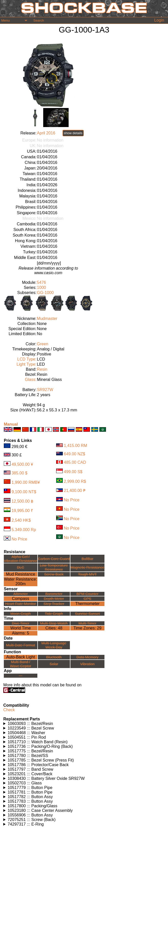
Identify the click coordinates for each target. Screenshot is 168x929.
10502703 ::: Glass (25, 783)
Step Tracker (53, 604)
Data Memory (87, 657)
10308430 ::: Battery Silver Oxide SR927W (46, 778)
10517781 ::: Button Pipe (30, 792)
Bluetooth (54, 657)
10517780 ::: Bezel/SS (28, 755)
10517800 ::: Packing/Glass (32, 806)
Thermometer (87, 603)
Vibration (87, 664)
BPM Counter (87, 594)
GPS (87, 599)
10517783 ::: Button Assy (30, 801)
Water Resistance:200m (20, 581)
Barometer (53, 594)
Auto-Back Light (20, 657)
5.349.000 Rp (23, 530)
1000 (41, 287)
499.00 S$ (73, 472)
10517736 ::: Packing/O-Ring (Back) (40, 746)
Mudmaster (47, 318)
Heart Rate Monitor (20, 604)
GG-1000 (45, 292)
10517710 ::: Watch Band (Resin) (38, 742)
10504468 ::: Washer (26, 733)
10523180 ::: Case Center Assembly (40, 810)
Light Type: (26, 364)
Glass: (30, 379)
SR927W (45, 390)
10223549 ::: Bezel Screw (31, 728)
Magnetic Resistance (87, 567)
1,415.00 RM (75, 445)
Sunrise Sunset (87, 614)
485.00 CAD (75, 462)
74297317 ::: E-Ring (26, 824)
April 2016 (46, 133)
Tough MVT (87, 574)
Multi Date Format (20, 645)
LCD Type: (26, 359)
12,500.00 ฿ (22, 501)
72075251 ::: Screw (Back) (32, 819)
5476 (41, 282)
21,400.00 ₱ (74, 490)
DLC (20, 567)
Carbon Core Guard (54, 559)
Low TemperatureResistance (54, 567)
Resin (42, 369)
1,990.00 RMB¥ (25, 482)
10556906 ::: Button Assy (30, 815)
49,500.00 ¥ (22, 464)
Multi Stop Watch (54, 623)
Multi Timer (87, 623)
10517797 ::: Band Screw (30, 769)
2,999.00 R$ (75, 481)
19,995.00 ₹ (22, 510)
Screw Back (54, 574)
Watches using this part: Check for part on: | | (84, 723)
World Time (20, 628)
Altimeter (20, 594)
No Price (19, 539)
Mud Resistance (20, 574)
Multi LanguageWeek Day (53, 645)
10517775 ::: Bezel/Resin (30, 751)
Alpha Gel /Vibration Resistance (20, 559)
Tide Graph (54, 614)
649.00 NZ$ (74, 454)
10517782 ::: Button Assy (30, 797)
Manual (11, 424)
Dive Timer (20, 623)
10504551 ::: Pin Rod (27, 737)
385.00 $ (19, 473)
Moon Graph (20, 614)
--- (20, 676)
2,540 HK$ (21, 520)
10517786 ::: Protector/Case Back (38, 765)
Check (9, 710)
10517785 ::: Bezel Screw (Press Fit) (41, 760)
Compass (20, 598)
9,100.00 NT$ (23, 492)
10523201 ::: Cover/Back (30, 774)
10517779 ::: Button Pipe (30, 787)
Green (42, 344)
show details (73, 133)
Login (159, 20)
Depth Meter (54, 599)
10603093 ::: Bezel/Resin (30, 723)
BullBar (87, 559)
